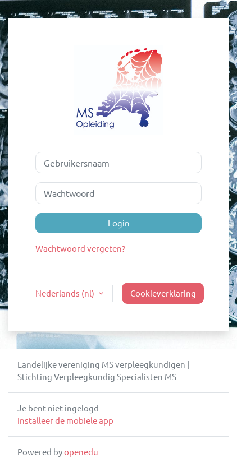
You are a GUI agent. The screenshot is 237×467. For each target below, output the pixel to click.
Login (119, 223)
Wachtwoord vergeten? (80, 248)
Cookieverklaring (163, 293)
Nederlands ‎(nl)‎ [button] (65, 293)
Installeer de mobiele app (65, 420)
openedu (81, 451)
